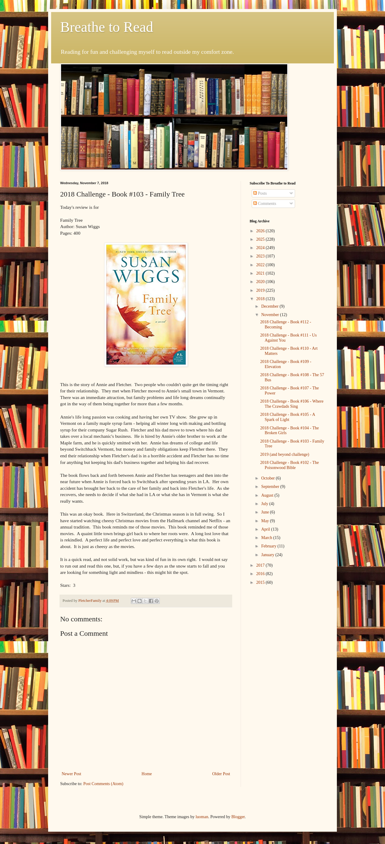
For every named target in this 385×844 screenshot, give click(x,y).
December (270, 306)
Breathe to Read (106, 27)
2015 (261, 582)
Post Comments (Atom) (103, 784)
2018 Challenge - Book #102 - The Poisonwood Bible (289, 465)
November (270, 314)
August (267, 495)
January (268, 555)
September (270, 486)
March (267, 537)
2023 (261, 256)
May (265, 521)
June (265, 512)
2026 (261, 231)
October (268, 478)
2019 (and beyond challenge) (284, 454)
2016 (261, 573)
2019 (261, 290)
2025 (261, 239)
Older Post (221, 774)
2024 (261, 247)
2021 (261, 273)
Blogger (238, 817)
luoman (202, 817)
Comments (264, 203)
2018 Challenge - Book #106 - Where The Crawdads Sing (291, 404)
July (265, 503)
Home (147, 774)
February (269, 546)
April (266, 529)
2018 (261, 299)
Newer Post (71, 774)
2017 (261, 565)
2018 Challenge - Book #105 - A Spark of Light (287, 417)
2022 (261, 265)
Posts (260, 193)
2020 (261, 281)
